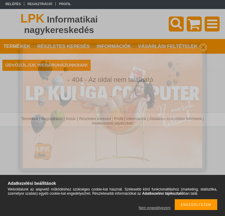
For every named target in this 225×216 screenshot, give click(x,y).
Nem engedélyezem (155, 208)
